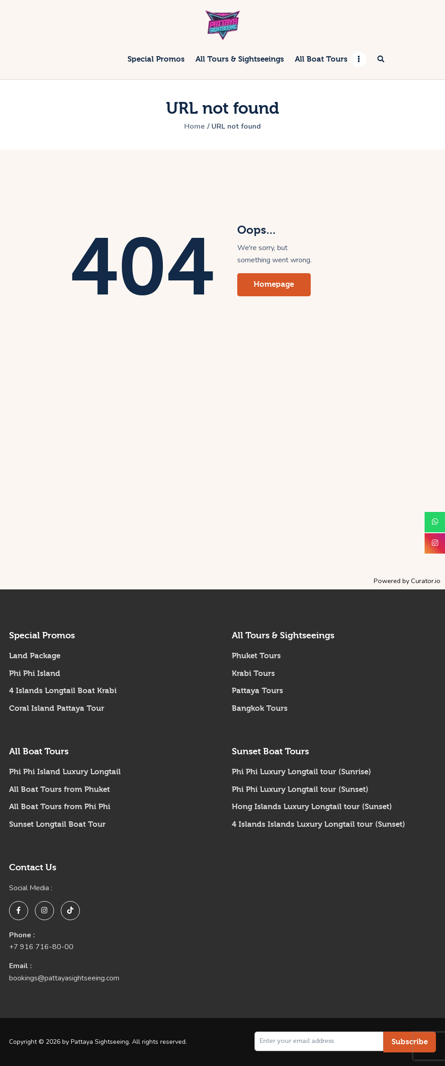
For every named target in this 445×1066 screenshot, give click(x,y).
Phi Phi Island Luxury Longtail (65, 771)
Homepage (274, 284)
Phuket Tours (256, 655)
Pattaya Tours (257, 690)
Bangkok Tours (260, 708)
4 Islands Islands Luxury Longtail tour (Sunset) (318, 824)
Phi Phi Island (34, 673)
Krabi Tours (253, 673)
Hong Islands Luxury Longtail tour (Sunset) (312, 806)
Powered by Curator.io (407, 580)
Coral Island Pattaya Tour (56, 708)
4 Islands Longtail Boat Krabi (63, 690)
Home (194, 126)
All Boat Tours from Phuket (59, 789)
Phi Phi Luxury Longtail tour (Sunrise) (301, 771)
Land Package (34, 655)
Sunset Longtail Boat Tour (57, 824)
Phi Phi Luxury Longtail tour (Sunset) (300, 789)
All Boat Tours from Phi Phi (59, 806)
